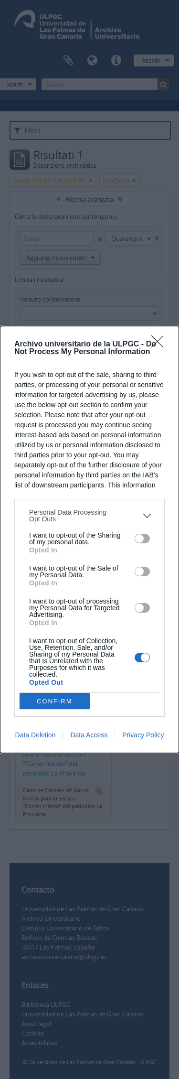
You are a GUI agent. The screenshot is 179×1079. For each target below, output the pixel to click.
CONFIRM (55, 700)
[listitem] (89, 515)
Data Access (88, 735)
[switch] (142, 538)
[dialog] (89, 539)
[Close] (160, 344)
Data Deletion (35, 735)
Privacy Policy (143, 735)
